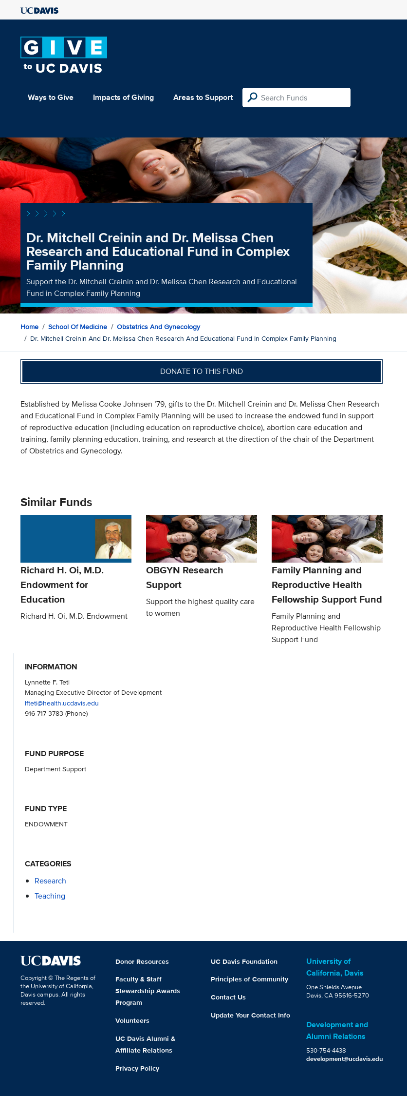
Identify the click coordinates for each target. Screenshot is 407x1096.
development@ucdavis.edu (344, 1058)
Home (29, 327)
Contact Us (228, 997)
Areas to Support (203, 97)
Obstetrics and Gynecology (158, 327)
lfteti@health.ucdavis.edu (62, 703)
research (50, 880)
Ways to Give (51, 97)
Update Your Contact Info (250, 1015)
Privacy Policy (137, 1068)
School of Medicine (77, 327)
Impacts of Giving (123, 97)
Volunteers (132, 1020)
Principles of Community (249, 979)
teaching (50, 895)
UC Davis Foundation (244, 961)
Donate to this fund (201, 371)
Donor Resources (142, 961)
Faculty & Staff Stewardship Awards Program (147, 990)
